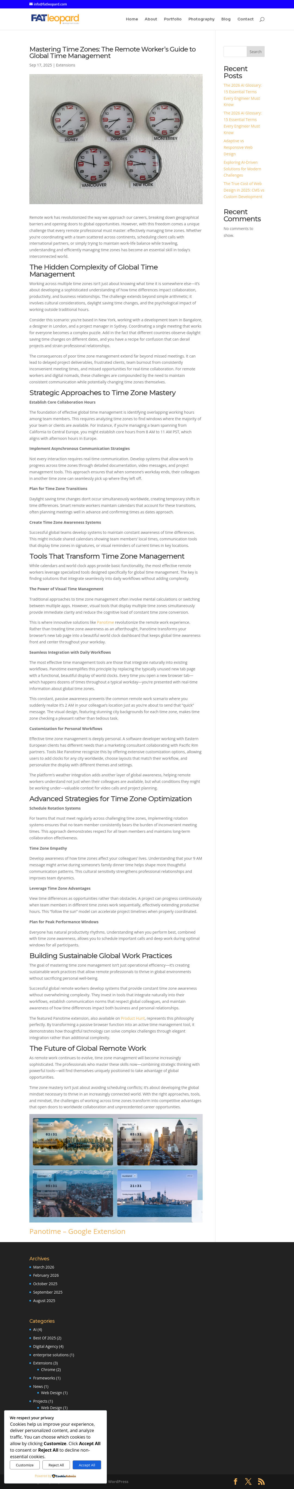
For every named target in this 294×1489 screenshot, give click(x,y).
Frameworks (44, 1378)
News (38, 1386)
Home (132, 19)
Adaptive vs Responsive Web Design (238, 147)
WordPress (118, 1481)
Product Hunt (133, 1018)
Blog (226, 19)
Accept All (87, 1465)
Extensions (65, 65)
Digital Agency (45, 1346)
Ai (34, 1329)
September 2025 (48, 1292)
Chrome (48, 1369)
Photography (201, 19)
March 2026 (43, 1267)
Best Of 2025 (44, 1337)
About (151, 19)
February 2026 (46, 1275)
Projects (40, 1401)
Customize (24, 1465)
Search (256, 51)
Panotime (105, 622)
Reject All (56, 1465)
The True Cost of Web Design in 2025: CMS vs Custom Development (244, 190)
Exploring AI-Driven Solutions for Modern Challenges (242, 169)
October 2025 (45, 1283)
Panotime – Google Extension (77, 1231)
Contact (245, 19)
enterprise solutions (51, 1354)
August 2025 (44, 1300)
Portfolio (173, 19)
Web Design (51, 1392)
